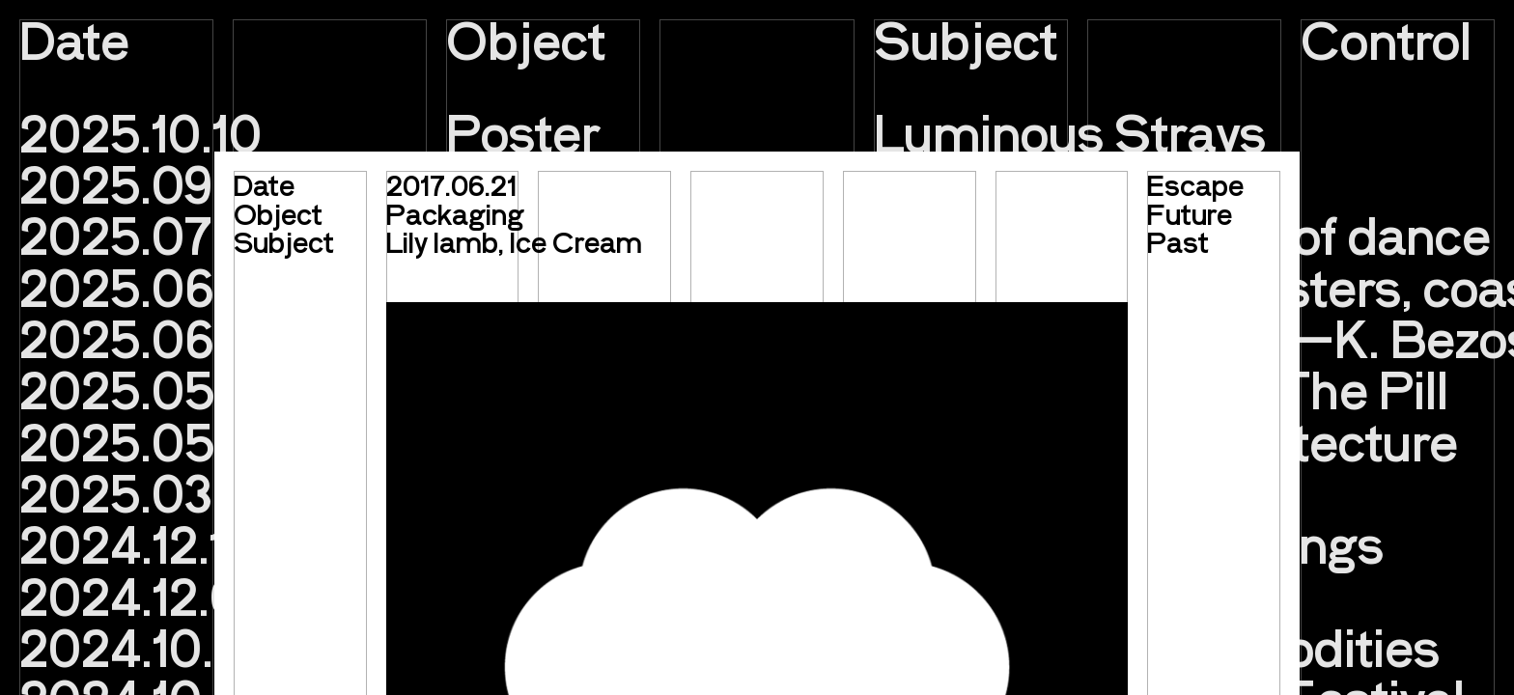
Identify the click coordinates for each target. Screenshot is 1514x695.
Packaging (455, 213)
